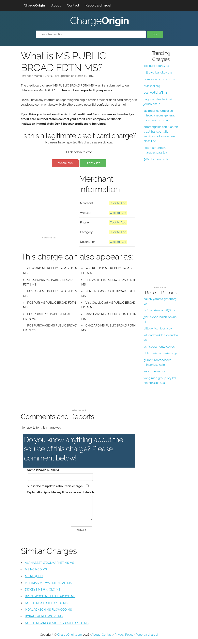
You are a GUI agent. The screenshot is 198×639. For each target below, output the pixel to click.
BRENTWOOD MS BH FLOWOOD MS (50, 596)
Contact (73, 5)
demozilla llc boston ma (160, 79)
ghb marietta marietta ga (160, 353)
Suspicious (65, 163)
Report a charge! (98, 5)
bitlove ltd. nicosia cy (158, 328)
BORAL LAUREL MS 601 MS (44, 616)
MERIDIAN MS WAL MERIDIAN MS (48, 583)
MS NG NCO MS (36, 569)
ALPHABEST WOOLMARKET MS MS (49, 563)
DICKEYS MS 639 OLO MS (42, 589)
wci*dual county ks (156, 66)
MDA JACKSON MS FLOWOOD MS (48, 609)
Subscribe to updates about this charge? (55, 486)
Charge (34, 5)
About (56, 5)
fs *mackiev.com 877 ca (159, 310)
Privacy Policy (124, 634)
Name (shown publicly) (43, 470)
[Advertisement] (49, 210)
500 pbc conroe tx (156, 159)
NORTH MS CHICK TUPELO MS (46, 603)
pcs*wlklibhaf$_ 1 (155, 92)
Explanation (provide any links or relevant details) (61, 492)
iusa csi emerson (155, 371)
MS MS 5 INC (34, 576)
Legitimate (93, 163)
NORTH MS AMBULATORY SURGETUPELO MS (56, 623)
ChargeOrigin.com (69, 634)
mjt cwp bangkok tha (158, 72)
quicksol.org (152, 86)
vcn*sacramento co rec (159, 346)
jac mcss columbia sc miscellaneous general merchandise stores (159, 115)
